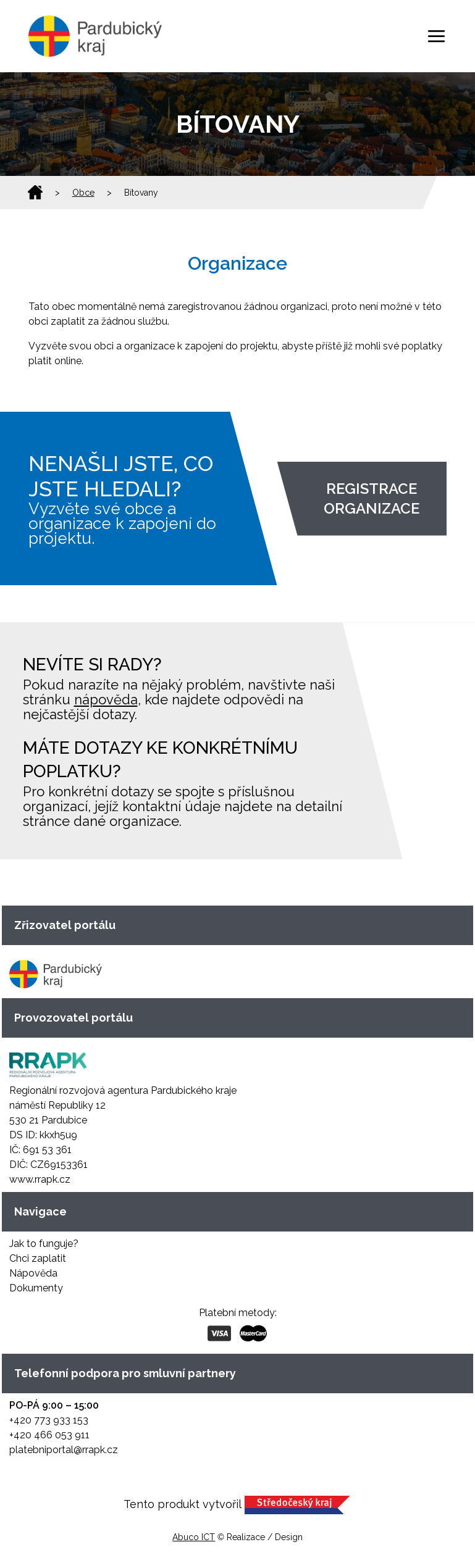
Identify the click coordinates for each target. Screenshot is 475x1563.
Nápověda (33, 1273)
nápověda (106, 699)
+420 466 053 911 (49, 1435)
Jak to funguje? (43, 1243)
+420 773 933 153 (48, 1420)
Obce (83, 193)
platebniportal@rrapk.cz (63, 1450)
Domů (35, 192)
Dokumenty (36, 1288)
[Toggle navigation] (436, 36)
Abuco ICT (193, 1537)
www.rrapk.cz (39, 1179)
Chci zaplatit (37, 1258)
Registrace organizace (371, 498)
